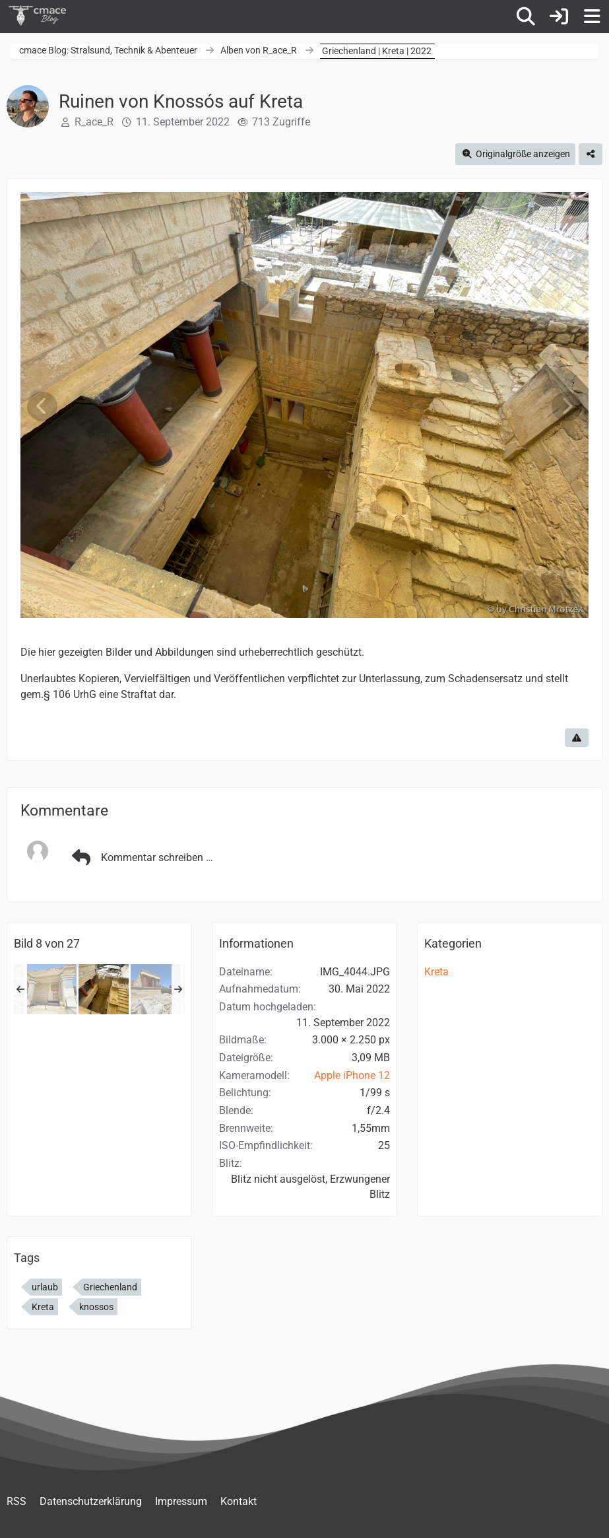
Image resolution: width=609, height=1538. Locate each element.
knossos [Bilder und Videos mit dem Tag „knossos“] (96, 1307)
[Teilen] (590, 154)
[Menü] (592, 16)
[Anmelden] (559, 16)
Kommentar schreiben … (140, 857)
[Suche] (526, 16)
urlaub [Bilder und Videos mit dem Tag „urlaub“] (45, 1287)
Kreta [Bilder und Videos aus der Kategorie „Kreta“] (436, 971)
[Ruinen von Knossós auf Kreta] (51, 989)
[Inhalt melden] (577, 737)
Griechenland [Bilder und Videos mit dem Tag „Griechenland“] (110, 1287)
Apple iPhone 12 (352, 1075)
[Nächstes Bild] (567, 406)
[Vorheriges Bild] (42, 406)
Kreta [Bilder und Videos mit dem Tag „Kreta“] (43, 1307)
